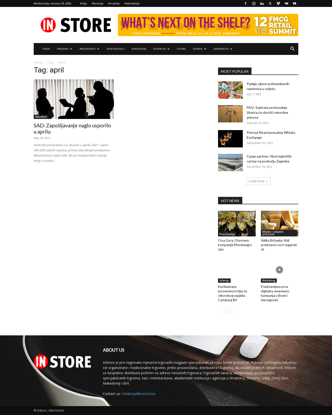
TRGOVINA (64, 48)
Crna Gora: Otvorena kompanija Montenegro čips (235, 244)
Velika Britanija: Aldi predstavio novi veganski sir (279, 244)
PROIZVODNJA (89, 48)
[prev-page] (221, 310)
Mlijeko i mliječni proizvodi (272, 233)
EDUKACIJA (161, 48)
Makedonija (131, 3)
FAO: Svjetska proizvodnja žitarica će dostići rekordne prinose (267, 112)
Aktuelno (41, 116)
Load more (258, 181)
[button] (292, 49)
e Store (181, 48)
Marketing (268, 280)
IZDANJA (199, 48)
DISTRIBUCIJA (223, 48)
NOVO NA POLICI (116, 48)
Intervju (224, 280)
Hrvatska (114, 3)
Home (38, 62)
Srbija (83, 3)
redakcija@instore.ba (138, 393)
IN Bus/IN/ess (139, 48)
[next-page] (229, 310)
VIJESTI (46, 48)
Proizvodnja (227, 234)
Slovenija (97, 3)
